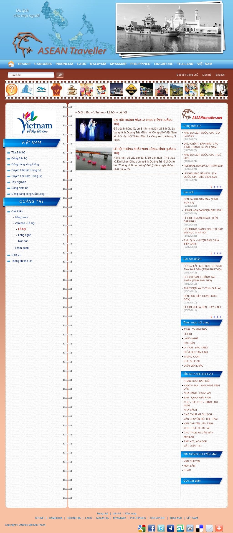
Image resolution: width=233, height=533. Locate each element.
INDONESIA (64, 64)
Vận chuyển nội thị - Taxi (201, 419)
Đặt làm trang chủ (187, 74)
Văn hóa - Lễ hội (25, 223)
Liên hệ (207, 74)
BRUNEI (24, 64)
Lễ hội (22, 229)
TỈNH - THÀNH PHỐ (195, 329)
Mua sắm (189, 465)
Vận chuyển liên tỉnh (198, 423)
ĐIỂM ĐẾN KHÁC (193, 365)
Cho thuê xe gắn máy (198, 432)
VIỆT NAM (204, 64)
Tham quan (22, 248)
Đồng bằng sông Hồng (25, 164)
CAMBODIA (43, 64)
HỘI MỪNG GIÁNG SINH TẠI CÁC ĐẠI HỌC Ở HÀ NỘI (203, 232)
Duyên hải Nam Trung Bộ (26, 176)
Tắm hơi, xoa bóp (195, 441)
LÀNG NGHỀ (191, 338)
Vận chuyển (192, 461)
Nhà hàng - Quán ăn (197, 393)
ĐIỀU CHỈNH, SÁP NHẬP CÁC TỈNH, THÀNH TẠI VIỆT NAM (201, 147)
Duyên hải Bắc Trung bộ (26, 170)
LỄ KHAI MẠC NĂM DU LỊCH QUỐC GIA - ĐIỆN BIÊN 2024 (200, 176)
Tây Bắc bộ (18, 152)
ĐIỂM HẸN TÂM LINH (196, 352)
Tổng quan (21, 217)
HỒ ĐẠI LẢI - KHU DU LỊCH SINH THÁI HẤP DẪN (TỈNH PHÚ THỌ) (203, 269)
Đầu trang (130, 513)
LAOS (81, 64)
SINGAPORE (163, 64)
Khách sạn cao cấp (197, 381)
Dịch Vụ (16, 255)
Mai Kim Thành (37, 524)
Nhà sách (190, 409)
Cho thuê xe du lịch (198, 414)
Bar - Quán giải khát (197, 397)
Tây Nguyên (18, 182)
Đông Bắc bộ (19, 158)
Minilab (189, 436)
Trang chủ (102, 513)
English (220, 74)
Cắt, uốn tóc (193, 446)
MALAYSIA (98, 64)
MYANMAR (118, 64)
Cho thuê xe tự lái (197, 428)
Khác (187, 470)
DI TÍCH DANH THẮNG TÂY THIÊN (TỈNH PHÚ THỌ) (199, 280)
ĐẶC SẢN (189, 343)
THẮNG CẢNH (192, 356)
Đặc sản (23, 241)
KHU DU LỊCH (192, 361)
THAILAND (185, 64)
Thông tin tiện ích (21, 261)
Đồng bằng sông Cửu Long (27, 193)
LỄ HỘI (188, 334)
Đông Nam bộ (19, 188)
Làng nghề (24, 235)
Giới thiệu (17, 211)
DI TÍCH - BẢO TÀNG (196, 347)
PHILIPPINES (140, 64)
